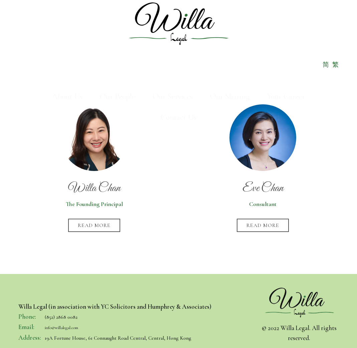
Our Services (173, 56)
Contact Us (178, 77)
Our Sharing (229, 56)
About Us (67, 56)
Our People (117, 56)
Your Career (286, 56)
